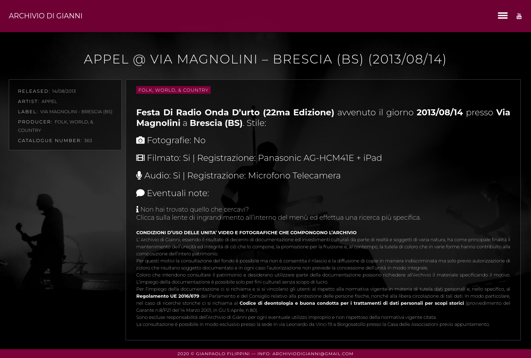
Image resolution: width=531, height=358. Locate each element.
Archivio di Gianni (46, 16)
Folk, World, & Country (173, 90)
